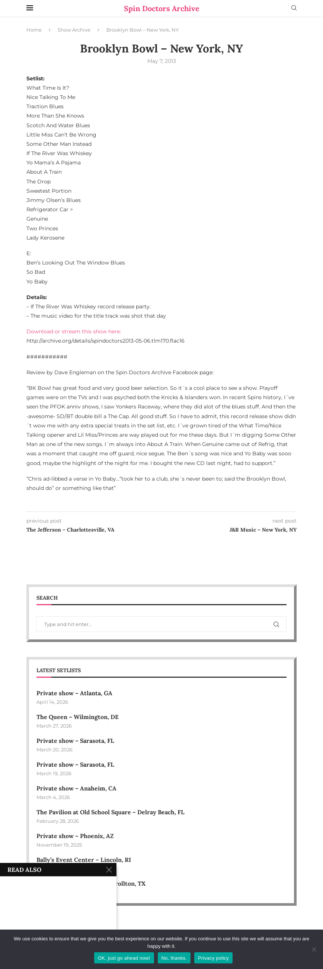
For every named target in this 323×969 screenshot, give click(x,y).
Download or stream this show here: (73, 331)
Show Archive (74, 30)
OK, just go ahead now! (124, 958)
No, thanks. (174, 958)
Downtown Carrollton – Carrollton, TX (90, 884)
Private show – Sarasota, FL (75, 740)
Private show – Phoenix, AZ (75, 836)
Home (34, 30)
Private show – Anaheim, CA (76, 788)
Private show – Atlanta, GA (74, 693)
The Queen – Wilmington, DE (77, 717)
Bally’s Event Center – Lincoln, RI (83, 860)
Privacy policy (213, 958)
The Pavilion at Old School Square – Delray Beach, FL (112, 812)
